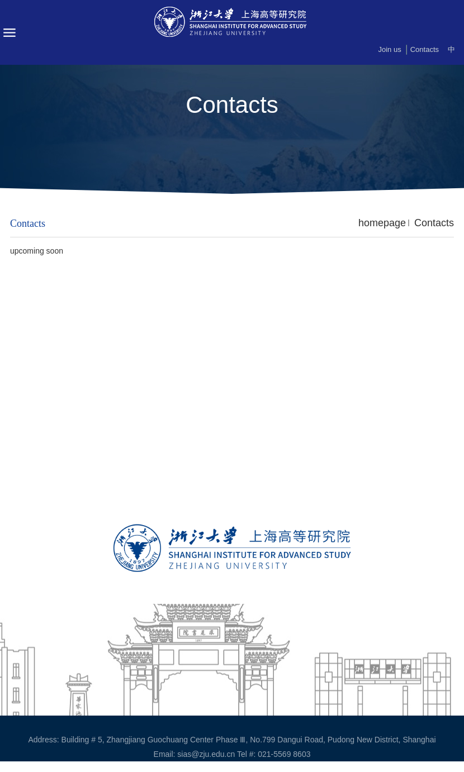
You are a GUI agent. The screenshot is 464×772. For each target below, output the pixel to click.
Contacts (424, 49)
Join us (389, 49)
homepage (382, 222)
